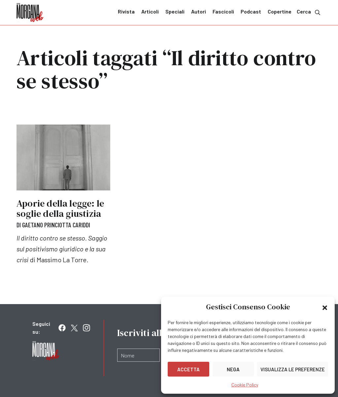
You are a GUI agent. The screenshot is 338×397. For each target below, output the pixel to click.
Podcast (251, 11)
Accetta (188, 369)
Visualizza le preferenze (292, 369)
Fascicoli (223, 11)
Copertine (279, 11)
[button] (324, 307)
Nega (233, 369)
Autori (198, 11)
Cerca (309, 12)
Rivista (126, 11)
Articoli (150, 11)
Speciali (175, 11)
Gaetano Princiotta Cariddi (56, 225)
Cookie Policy (244, 384)
